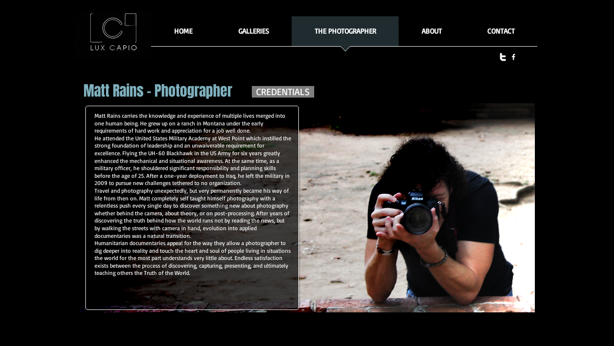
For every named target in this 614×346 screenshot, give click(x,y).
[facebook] (513, 57)
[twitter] (503, 57)
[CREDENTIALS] (283, 92)
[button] (253, 34)
